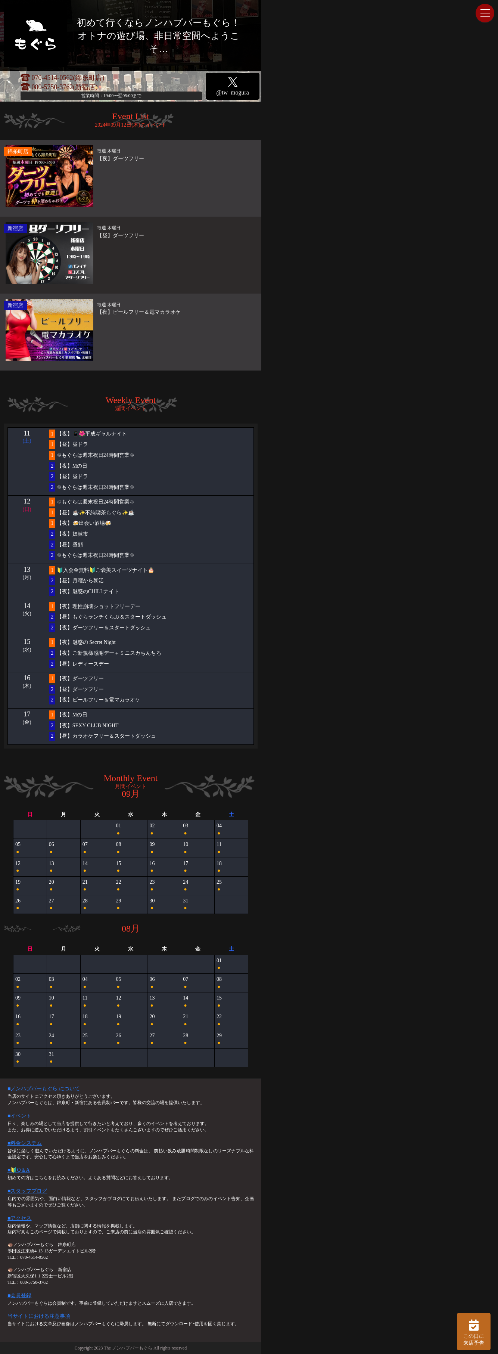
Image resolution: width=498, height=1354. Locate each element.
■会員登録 (19, 1295)
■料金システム (24, 1143)
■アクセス (19, 1218)
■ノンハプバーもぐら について (43, 1088)
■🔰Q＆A (18, 1170)
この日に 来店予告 (473, 1331)
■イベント (19, 1116)
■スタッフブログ (27, 1191)
